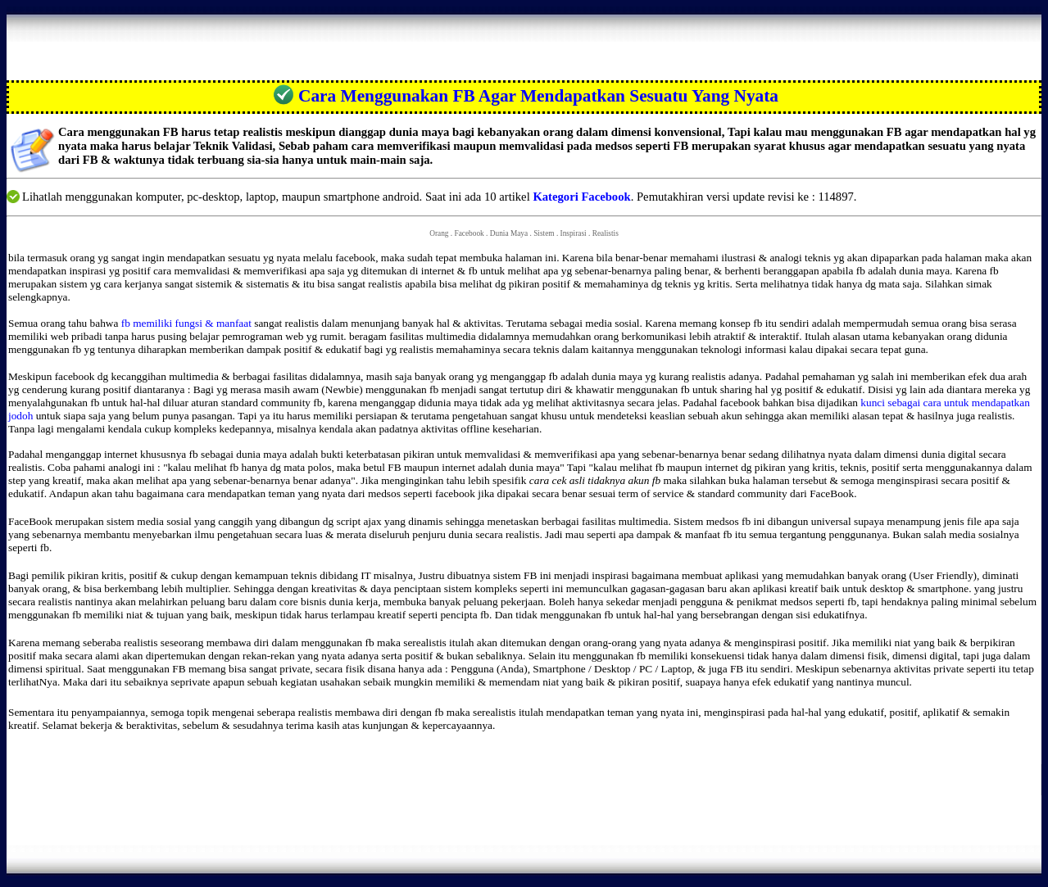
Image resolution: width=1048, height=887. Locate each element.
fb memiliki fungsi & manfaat (188, 323)
